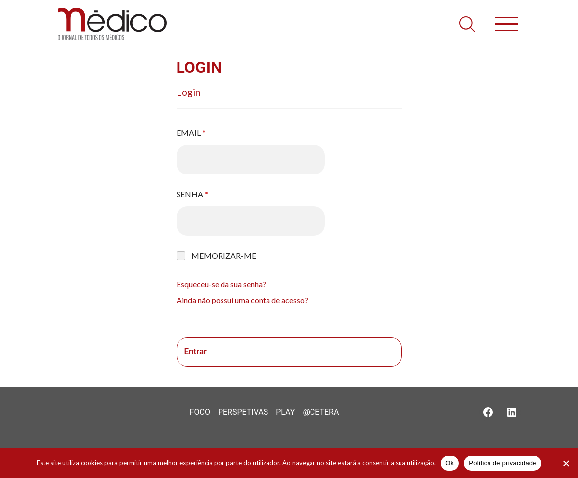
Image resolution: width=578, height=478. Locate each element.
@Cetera (321, 412)
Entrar (195, 351)
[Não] (566, 463)
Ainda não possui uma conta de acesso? (242, 299)
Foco (200, 412)
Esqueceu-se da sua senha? (221, 284)
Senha (192, 194)
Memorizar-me (223, 255)
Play (285, 412)
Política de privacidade (502, 463)
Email (191, 132)
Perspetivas (243, 412)
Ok (449, 463)
